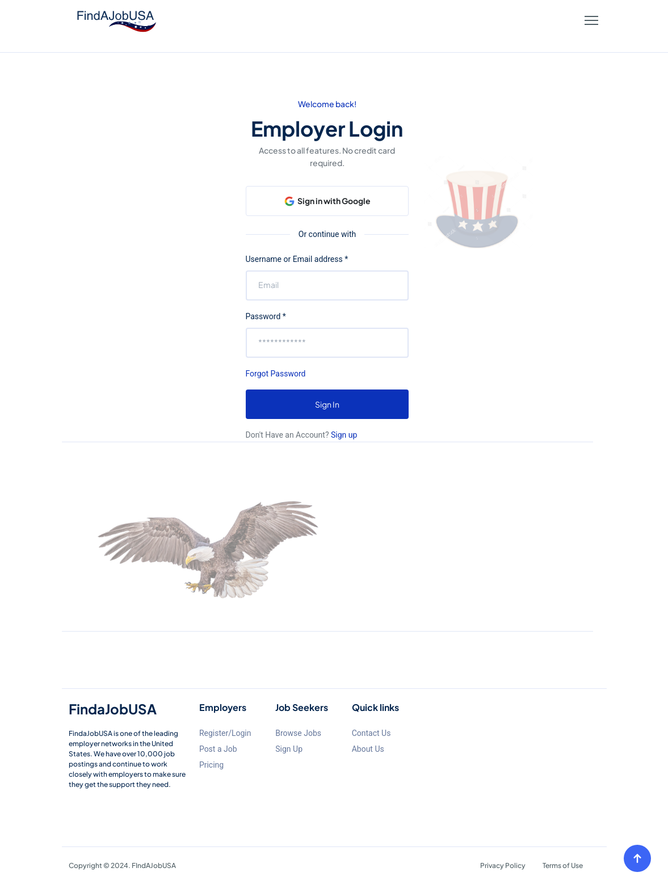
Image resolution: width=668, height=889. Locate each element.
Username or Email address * (297, 259)
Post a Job (218, 748)
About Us (368, 748)
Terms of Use (563, 865)
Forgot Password (276, 373)
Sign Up (289, 748)
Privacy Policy (503, 865)
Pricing (211, 764)
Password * (266, 316)
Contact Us (371, 733)
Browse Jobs (298, 733)
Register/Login (225, 733)
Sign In (327, 404)
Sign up (343, 434)
